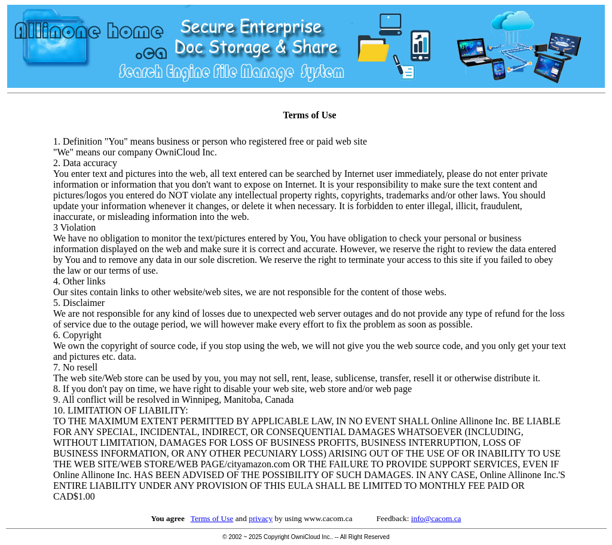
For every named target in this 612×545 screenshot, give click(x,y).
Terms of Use (212, 518)
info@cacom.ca (436, 518)
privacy (261, 518)
